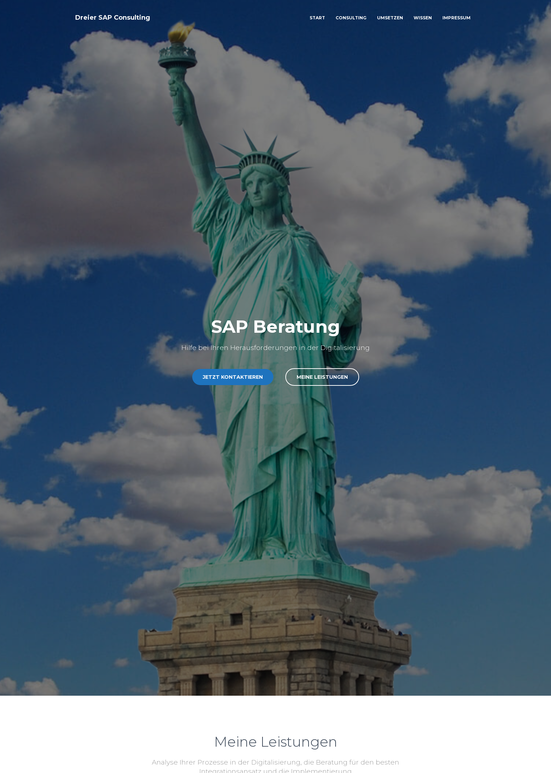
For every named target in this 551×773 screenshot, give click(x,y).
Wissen (423, 17)
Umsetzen (390, 17)
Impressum (456, 17)
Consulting (351, 17)
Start (317, 17)
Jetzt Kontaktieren (233, 377)
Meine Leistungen (322, 377)
